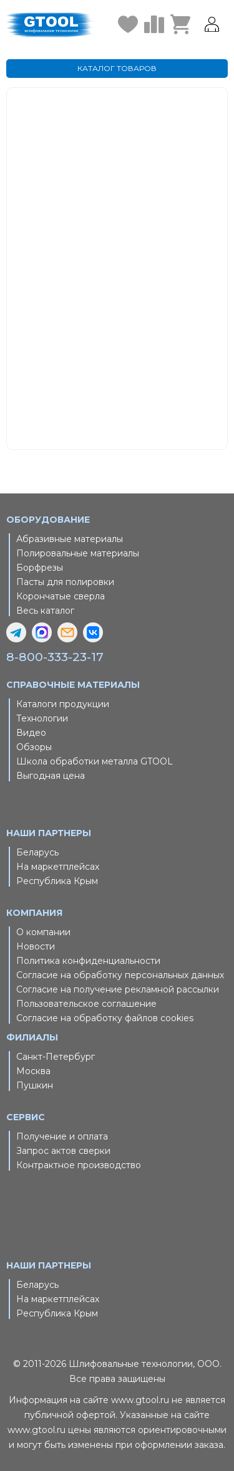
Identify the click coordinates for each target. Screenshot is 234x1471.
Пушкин (34, 1085)
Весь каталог (45, 610)
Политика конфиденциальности (88, 960)
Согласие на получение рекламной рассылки (117, 989)
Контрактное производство (78, 1165)
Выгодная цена (50, 775)
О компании (43, 932)
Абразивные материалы (69, 539)
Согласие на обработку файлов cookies (104, 1018)
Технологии (42, 718)
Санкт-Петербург (55, 1056)
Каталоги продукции (62, 704)
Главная (147, 237)
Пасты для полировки (65, 582)
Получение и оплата (62, 1136)
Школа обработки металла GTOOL (94, 761)
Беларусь (37, 852)
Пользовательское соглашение (86, 1003)
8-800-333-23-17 (55, 657)
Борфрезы (39, 567)
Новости (35, 946)
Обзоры (34, 747)
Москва (33, 1071)
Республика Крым (57, 881)
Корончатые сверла (60, 596)
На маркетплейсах (57, 866)
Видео (31, 732)
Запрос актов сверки (63, 1150)
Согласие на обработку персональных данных (120, 975)
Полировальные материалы (77, 553)
